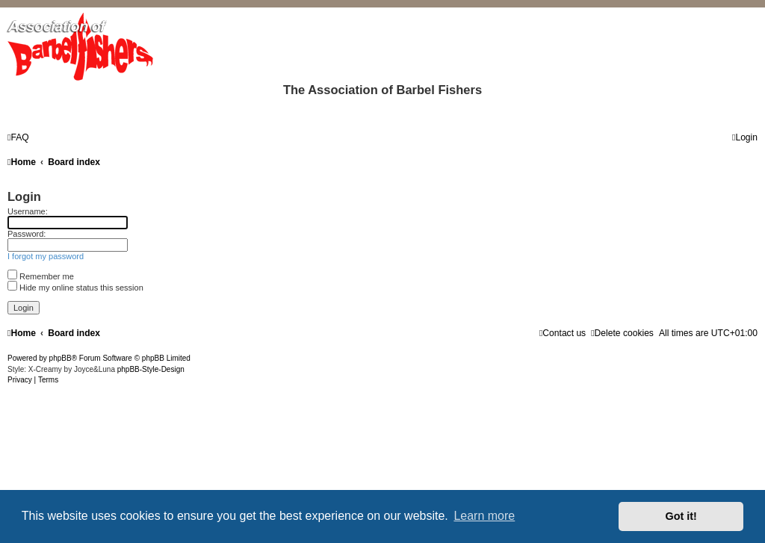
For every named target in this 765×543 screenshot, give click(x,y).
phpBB (60, 358)
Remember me (40, 276)
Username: (27, 211)
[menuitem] (18, 137)
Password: (26, 233)
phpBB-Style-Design (151, 369)
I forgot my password (45, 256)
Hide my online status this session (75, 287)
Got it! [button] (681, 516)
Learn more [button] (484, 515)
